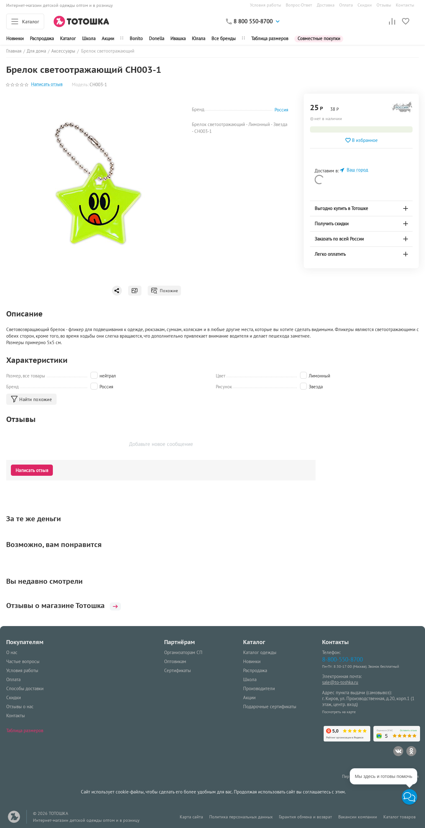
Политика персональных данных (241, 817)
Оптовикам (175, 661)
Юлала (198, 38)
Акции (108, 38)
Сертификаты (177, 670)
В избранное (361, 140)
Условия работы (265, 5)
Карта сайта (191, 817)
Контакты (405, 5)
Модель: (80, 84)
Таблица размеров (269, 38)
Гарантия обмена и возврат (305, 817)
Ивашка (178, 38)
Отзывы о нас (20, 706)
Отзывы (383, 5)
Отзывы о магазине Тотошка (63, 605)
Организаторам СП (183, 652)
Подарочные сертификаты (269, 706)
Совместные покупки (319, 38)
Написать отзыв (46, 84)
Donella (156, 38)
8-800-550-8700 (342, 659)
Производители (259, 688)
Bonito (136, 38)
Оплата (346, 5)
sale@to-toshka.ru (340, 682)
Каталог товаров (399, 817)
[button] (409, 797)
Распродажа (255, 670)
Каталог (68, 38)
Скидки (365, 5)
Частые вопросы (22, 661)
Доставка (326, 5)
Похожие (164, 291)
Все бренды (223, 38)
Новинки (15, 38)
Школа (88, 38)
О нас (11, 652)
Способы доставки (25, 688)
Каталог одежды (259, 652)
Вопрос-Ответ (299, 5)
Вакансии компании (357, 817)
